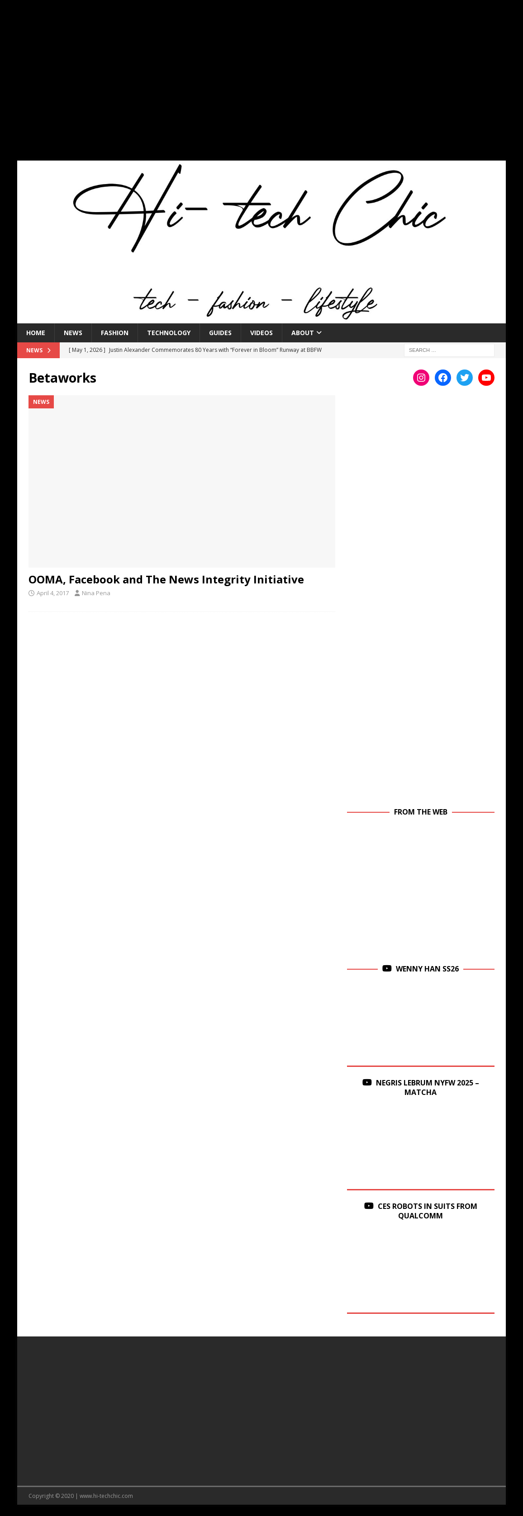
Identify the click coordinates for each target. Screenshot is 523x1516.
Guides (220, 332)
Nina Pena (96, 593)
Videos (261, 332)
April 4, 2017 (53, 593)
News (73, 332)
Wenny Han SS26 (427, 969)
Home (35, 332)
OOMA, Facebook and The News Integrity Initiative (166, 579)
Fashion (114, 332)
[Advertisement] (261, 86)
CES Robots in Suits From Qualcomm (427, 1211)
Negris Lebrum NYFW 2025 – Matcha (427, 1087)
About (302, 332)
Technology (168, 332)
